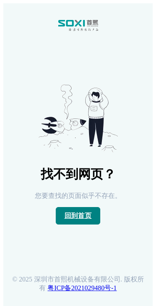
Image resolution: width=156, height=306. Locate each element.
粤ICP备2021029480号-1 (81, 287)
